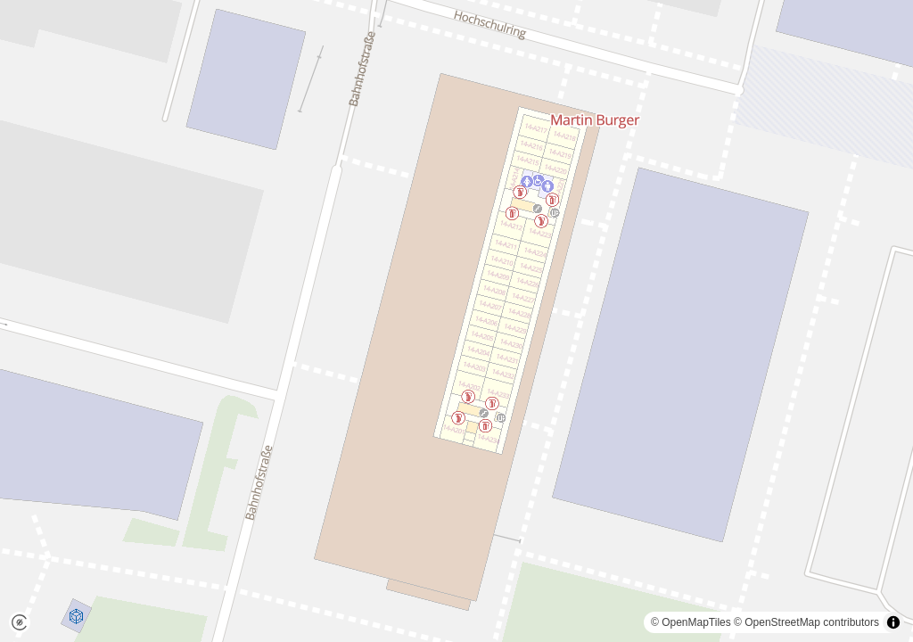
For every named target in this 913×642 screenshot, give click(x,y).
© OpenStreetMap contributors (806, 622)
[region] (456, 321)
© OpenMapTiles (691, 622)
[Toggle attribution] (893, 622)
